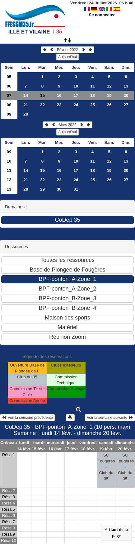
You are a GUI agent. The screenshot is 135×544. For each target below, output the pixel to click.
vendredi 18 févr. (88, 445)
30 (59, 189)
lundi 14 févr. (24, 445)
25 (92, 104)
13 (126, 86)
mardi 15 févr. (39, 445)
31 (75, 189)
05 (9, 76)
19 (109, 95)
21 (25, 104)
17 (75, 95)
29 (42, 189)
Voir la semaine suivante (110, 417)
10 (75, 86)
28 (25, 114)
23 (59, 104)
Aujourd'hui (67, 57)
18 (92, 95)
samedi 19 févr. (106, 445)
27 (126, 104)
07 (9, 95)
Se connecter (102, 14)
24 (75, 104)
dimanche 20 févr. (125, 445)
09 (9, 114)
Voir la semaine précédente (27, 417)
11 (92, 86)
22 (42, 104)
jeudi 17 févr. (72, 445)
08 (9, 104)
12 (109, 86)
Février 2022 (67, 50)
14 (25, 95)
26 (109, 104)
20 (126, 95)
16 (59, 95)
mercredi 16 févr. (55, 445)
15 (42, 170)
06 (9, 86)
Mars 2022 (68, 125)
